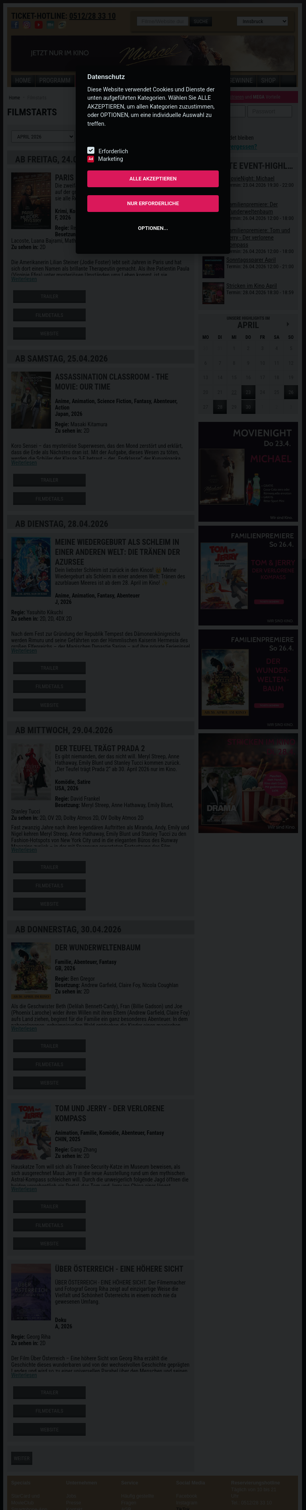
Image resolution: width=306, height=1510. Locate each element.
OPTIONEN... (153, 228)
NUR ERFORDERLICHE (153, 203)
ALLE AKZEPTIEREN (153, 179)
